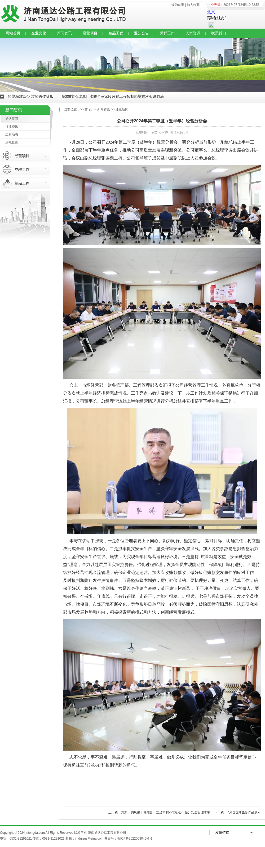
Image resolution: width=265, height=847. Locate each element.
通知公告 (141, 33)
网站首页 (13, 33)
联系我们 (218, 33)
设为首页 (177, 5)
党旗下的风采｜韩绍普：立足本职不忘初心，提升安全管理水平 (165, 812)
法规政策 (11, 142)
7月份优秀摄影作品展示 (244, 812)
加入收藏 (193, 5)
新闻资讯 (64, 33)
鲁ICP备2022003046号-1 (134, 838)
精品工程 (115, 33)
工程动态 (11, 134)
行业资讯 (11, 126)
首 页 (88, 109)
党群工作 (167, 33)
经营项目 (90, 33)
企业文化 (38, 33)
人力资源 (193, 33)
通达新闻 (11, 119)
